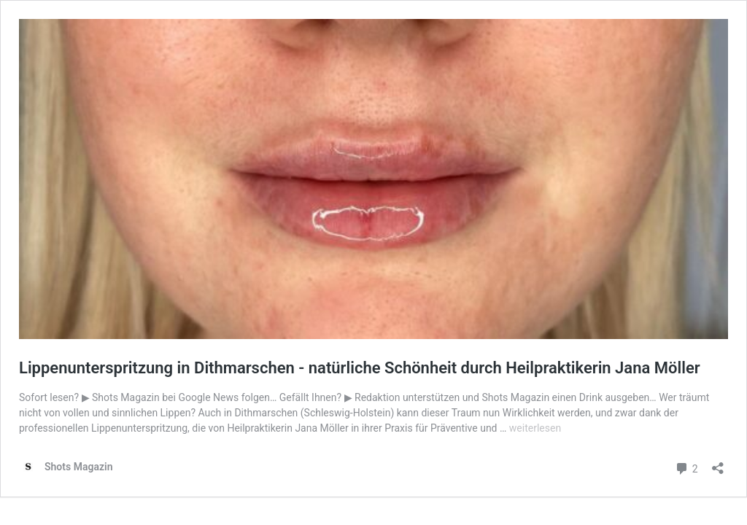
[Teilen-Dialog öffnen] (718, 463)
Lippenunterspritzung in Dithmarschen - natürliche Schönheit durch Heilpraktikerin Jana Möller (359, 368)
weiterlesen (535, 428)
